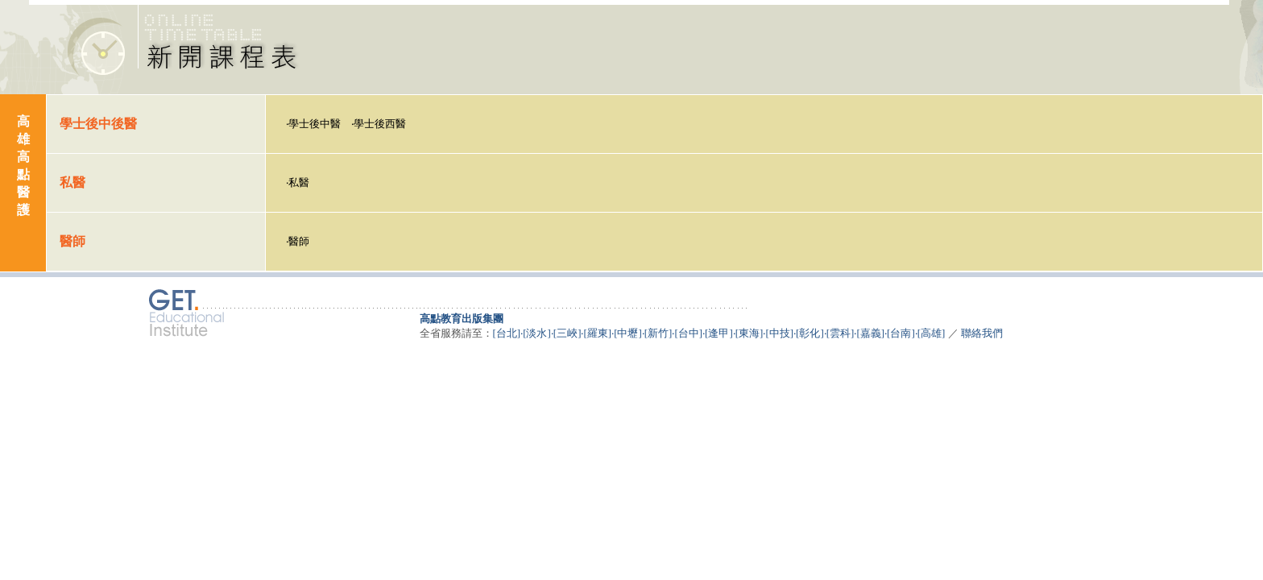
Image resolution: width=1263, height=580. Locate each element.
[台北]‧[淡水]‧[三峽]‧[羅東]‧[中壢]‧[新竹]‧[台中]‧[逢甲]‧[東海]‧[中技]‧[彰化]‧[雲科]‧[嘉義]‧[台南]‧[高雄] (719, 333)
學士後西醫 (380, 124)
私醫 (298, 182)
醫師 (298, 241)
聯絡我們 (982, 333)
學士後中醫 (314, 124)
